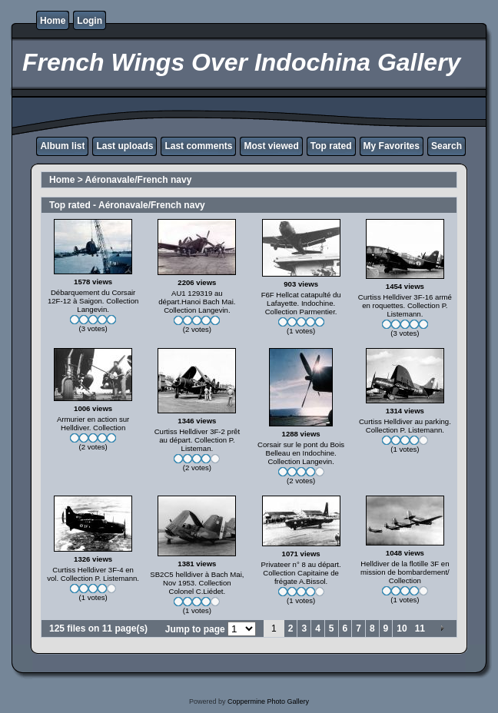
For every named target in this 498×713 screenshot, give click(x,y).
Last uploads (124, 146)
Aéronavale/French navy (138, 179)
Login (89, 20)
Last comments (198, 146)
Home (52, 20)
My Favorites (392, 146)
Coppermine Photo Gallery (268, 701)
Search (446, 146)
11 (420, 628)
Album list (62, 146)
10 (402, 628)
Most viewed (271, 146)
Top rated (331, 146)
